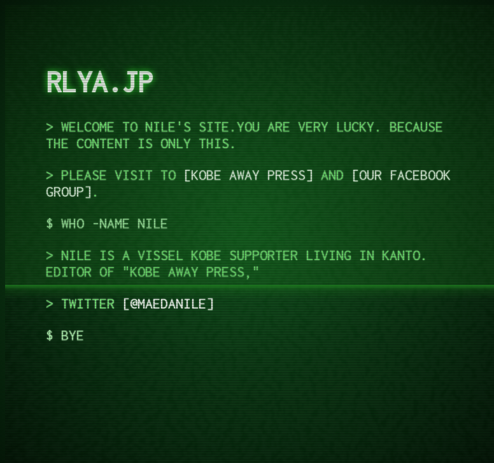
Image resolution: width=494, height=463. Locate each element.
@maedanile (168, 303)
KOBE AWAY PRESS (248, 175)
